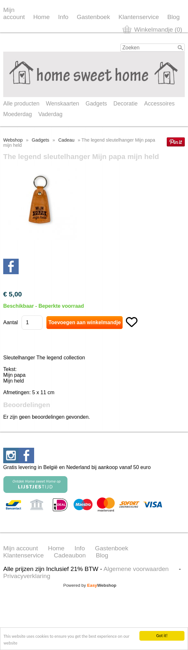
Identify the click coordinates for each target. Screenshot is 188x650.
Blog (173, 17)
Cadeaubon (70, 555)
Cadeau (66, 140)
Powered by (90, 585)
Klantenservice (138, 17)
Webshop (13, 140)
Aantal (10, 322)
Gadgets (96, 103)
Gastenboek (93, 17)
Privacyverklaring (26, 576)
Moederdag (17, 114)
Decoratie (125, 103)
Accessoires (159, 103)
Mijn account (14, 13)
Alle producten (21, 103)
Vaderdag (50, 114)
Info (63, 17)
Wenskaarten (62, 103)
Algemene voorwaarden (136, 568)
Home (41, 17)
